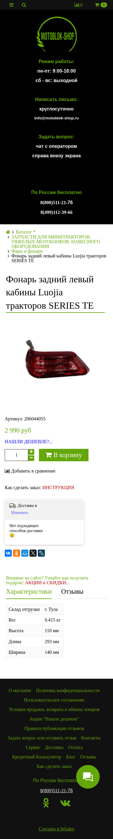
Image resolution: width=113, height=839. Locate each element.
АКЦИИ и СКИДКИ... (47, 582)
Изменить (19, 512)
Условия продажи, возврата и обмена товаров (54, 709)
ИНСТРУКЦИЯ (58, 487)
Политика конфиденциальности (68, 690)
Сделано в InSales (56, 828)
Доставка (54, 747)
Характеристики (29, 591)
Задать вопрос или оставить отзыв (42, 737)
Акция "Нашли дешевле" (54, 718)
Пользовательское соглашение (54, 699)
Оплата (75, 747)
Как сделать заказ (54, 766)
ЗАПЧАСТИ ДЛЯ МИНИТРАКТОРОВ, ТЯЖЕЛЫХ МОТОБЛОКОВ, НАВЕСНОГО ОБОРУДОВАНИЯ (56, 242)
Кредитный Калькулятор (36, 756)
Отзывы (72, 591)
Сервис (33, 747)
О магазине (20, 690)
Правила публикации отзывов (54, 728)
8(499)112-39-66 (56, 212)
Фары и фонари (27, 251)
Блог (71, 756)
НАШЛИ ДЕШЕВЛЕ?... (29, 441)
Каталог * (25, 232)
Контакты (91, 737)
